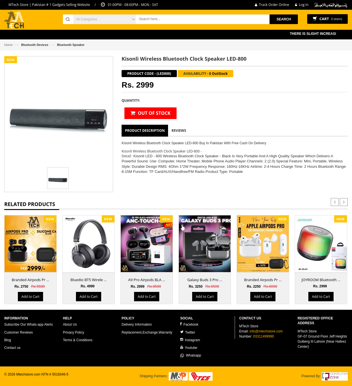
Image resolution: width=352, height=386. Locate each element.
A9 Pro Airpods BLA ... (146, 279)
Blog (7, 340)
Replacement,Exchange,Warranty (147, 332)
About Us (70, 324)
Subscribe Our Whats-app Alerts (28, 324)
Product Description (145, 130)
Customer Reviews (18, 332)
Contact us (12, 348)
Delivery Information (137, 324)
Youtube (188, 347)
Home (8, 44)
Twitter (187, 332)
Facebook (189, 324)
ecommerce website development (29, 379)
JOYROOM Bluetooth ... (321, 279)
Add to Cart (30, 296)
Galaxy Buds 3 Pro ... (204, 279)
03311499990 (263, 336)
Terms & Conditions (77, 340)
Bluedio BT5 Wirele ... (89, 279)
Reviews (178, 130)
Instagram (190, 340)
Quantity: (131, 100)
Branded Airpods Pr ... (30, 279)
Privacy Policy (73, 332)
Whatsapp (190, 355)
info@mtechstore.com (266, 331)
